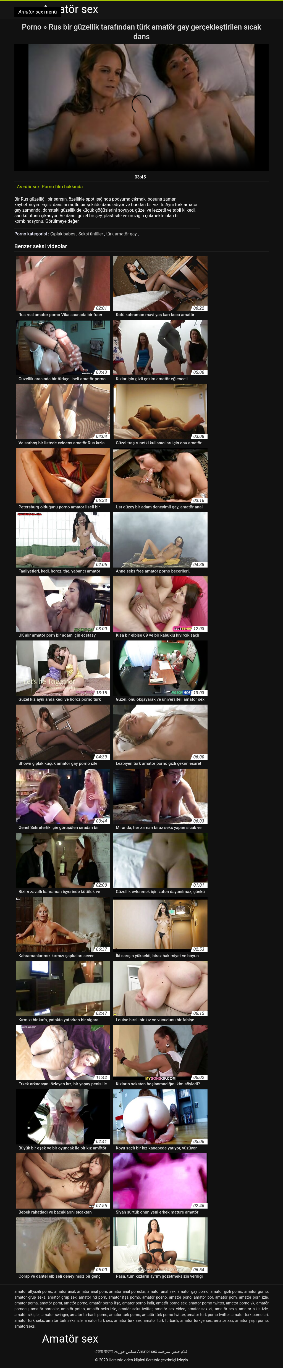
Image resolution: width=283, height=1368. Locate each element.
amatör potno (73, 1309)
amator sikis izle (253, 1309)
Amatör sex (147, 1352)
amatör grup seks (29, 1298)
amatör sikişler (27, 1315)
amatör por (203, 1298)
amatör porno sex (171, 1304)
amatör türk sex (98, 1321)
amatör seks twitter (136, 1309)
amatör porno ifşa (104, 1304)
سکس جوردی (125, 1352)
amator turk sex (128, 1321)
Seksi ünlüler (92, 234)
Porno (32, 26)
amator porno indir (138, 1304)
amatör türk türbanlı (161, 1321)
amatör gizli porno (226, 1292)
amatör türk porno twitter (163, 1315)
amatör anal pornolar (127, 1292)
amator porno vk (240, 1304)
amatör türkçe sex (196, 1321)
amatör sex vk (200, 1309)
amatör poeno (154, 1298)
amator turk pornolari (249, 1315)
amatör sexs (226, 1309)
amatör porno (75, 1304)
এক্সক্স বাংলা (104, 1352)
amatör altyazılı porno (33, 1292)
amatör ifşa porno (124, 1298)
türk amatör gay (123, 234)
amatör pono (180, 1298)
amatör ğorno (256, 1292)
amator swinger (54, 1315)
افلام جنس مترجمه (173, 1352)
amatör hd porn (92, 1298)
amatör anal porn (92, 1292)
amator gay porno (192, 1292)
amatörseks (24, 1327)
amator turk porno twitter (208, 1315)
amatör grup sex (62, 1298)
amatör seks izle (101, 1309)
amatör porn (226, 1298)
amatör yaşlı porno (251, 1321)
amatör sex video (170, 1309)
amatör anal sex (161, 1292)
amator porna (26, 1304)
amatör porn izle (253, 1298)
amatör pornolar (45, 1309)
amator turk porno (124, 1315)
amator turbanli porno (88, 1315)
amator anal (64, 1292)
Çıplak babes (63, 234)
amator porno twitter (206, 1304)
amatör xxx (223, 1321)
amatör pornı (51, 1304)
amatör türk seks (29, 1321)
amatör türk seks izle (64, 1321)
